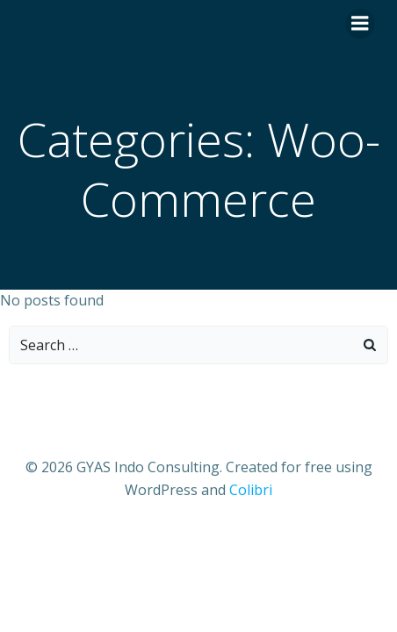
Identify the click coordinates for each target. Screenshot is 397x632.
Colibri (250, 489)
